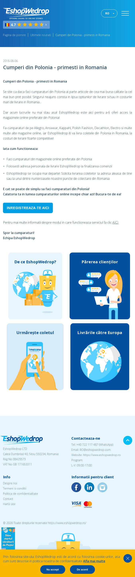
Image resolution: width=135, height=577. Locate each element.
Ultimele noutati (40, 35)
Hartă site (9, 504)
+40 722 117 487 (87, 444)
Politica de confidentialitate (20, 493)
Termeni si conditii (14, 488)
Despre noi (10, 483)
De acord (82, 569)
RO (107, 13)
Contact (8, 499)
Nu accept (52, 569)
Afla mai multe (94, 561)
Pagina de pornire (14, 35)
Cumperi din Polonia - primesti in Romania (82, 35)
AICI (115, 222)
